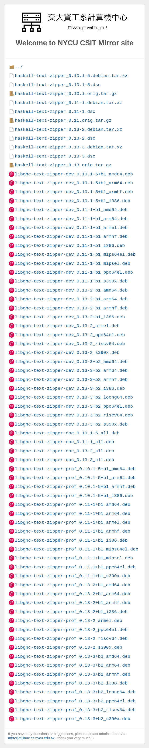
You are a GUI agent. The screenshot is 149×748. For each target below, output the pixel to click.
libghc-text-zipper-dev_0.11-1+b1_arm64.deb (71, 219)
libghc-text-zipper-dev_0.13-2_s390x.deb (67, 352)
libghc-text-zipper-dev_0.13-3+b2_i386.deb (70, 388)
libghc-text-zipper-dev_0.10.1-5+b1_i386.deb (72, 201)
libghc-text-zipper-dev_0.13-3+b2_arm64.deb (71, 370)
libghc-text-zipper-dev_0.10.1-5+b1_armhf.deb (74, 192)
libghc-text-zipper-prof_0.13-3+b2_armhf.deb (72, 674)
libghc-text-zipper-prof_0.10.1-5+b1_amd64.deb (75, 469)
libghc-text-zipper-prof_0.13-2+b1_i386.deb (71, 612)
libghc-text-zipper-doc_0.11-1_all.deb (64, 442)
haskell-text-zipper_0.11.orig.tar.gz (63, 120)
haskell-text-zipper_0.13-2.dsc (55, 138)
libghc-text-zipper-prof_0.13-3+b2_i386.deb (71, 683)
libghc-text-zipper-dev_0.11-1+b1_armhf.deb (71, 236)
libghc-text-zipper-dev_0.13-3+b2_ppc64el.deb (74, 406)
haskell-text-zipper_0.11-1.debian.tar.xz (68, 103)
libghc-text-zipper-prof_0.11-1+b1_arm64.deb (72, 513)
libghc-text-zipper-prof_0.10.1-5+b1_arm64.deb (75, 478)
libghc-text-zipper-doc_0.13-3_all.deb (64, 460)
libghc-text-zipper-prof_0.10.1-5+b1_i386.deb (74, 496)
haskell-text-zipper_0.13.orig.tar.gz (63, 165)
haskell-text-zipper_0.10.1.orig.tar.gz (66, 94)
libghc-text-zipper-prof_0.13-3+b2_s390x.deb (72, 719)
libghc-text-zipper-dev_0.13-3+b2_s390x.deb (71, 424)
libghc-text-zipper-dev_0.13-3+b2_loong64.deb (74, 397)
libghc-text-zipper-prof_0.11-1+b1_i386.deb (71, 540)
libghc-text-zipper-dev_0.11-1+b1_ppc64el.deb (74, 272)
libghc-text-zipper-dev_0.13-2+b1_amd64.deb (71, 290)
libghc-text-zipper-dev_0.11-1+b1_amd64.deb (71, 210)
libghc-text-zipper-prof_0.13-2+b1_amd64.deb (72, 585)
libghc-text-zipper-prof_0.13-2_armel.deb (68, 620)
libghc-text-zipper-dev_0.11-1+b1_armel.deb (71, 228)
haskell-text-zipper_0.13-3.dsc (55, 156)
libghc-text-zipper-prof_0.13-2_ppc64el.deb (71, 630)
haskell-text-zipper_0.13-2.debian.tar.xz (68, 129)
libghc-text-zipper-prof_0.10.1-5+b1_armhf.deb (75, 486)
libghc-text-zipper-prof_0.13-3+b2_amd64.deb (72, 656)
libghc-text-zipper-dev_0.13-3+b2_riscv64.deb (74, 415)
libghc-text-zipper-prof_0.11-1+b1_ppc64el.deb (75, 567)
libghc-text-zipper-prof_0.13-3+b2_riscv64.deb (75, 710)
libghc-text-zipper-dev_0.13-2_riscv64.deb (70, 344)
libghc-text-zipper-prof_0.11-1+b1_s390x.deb (72, 576)
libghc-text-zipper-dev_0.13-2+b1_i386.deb (70, 317)
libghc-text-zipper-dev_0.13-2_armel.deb (67, 326)
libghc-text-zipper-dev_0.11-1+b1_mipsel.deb (72, 263)
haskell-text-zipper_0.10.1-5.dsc (57, 85)
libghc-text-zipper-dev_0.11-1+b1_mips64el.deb (75, 254)
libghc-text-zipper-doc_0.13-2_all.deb (64, 451)
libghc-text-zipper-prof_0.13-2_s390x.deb (68, 647)
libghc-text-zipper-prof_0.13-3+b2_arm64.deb (72, 665)
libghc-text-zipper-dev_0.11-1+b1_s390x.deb (71, 281)
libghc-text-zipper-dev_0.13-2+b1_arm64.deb (71, 299)
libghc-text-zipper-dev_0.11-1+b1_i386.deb (70, 245)
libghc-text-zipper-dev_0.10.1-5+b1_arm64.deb (74, 183)
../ (19, 67)
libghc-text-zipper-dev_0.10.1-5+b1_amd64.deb (74, 174)
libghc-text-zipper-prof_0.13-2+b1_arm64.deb (72, 594)
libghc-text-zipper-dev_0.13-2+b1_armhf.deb (71, 308)
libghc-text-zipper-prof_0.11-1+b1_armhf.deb (72, 531)
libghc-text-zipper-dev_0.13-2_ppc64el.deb (70, 335)
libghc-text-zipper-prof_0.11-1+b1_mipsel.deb (74, 558)
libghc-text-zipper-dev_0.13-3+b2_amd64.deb (71, 362)
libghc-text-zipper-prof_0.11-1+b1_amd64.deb (72, 504)
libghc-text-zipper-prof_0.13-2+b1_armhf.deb (72, 603)
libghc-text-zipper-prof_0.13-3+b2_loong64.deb (75, 692)
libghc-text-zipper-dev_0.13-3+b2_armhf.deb (71, 379)
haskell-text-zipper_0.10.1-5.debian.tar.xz (71, 76)
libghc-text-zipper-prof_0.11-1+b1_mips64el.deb (76, 549)
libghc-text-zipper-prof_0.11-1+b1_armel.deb (72, 522)
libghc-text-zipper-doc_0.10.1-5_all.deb (67, 433)
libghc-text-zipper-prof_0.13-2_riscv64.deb (71, 638)
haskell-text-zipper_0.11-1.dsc (55, 111)
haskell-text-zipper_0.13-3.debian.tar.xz (68, 147)
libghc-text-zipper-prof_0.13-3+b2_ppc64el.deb (75, 701)
